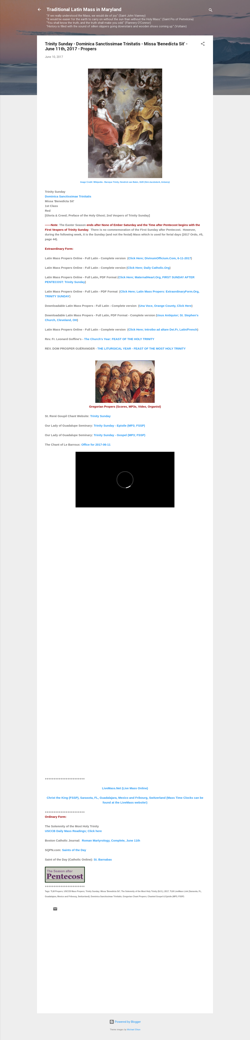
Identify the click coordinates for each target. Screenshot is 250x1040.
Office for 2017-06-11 (96, 444)
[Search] (210, 11)
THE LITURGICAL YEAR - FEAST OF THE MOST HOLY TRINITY (141, 348)
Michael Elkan (133, 1029)
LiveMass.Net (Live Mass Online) (125, 788)
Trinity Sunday (100, 416)
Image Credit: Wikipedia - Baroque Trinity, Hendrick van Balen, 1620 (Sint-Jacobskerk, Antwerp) (125, 182)
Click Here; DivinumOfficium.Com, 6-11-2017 (159, 258)
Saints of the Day (74, 850)
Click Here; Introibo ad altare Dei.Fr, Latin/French (162, 329)
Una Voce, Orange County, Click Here (165, 305)
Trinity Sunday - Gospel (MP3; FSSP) (119, 435)
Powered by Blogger (125, 1022)
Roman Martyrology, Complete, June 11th (111, 840)
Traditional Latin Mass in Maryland (83, 9)
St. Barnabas (103, 859)
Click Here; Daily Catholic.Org (149, 267)
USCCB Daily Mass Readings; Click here (73, 831)
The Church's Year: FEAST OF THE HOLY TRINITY (119, 339)
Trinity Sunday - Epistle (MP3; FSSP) (119, 425)
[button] (202, 44)
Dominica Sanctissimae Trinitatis (68, 196)
